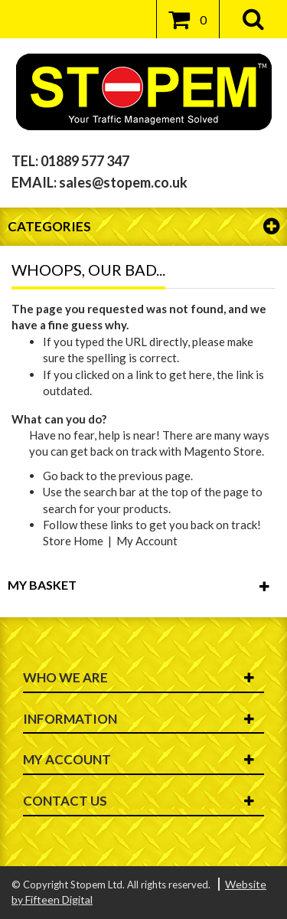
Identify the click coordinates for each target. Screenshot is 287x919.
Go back (63, 475)
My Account (147, 541)
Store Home (73, 541)
